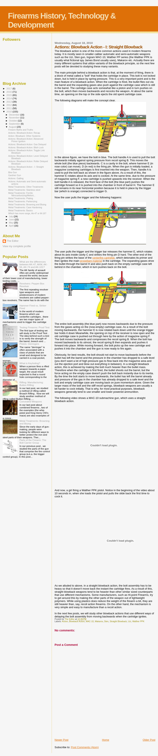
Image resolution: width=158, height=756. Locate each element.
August (13, 127)
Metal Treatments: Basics (20, 210)
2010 (9, 111)
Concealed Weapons (31, 401)
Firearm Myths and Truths (20, 130)
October (13, 120)
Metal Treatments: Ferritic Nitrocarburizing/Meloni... (21, 194)
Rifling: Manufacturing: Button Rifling (32, 383)
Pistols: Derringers (29, 343)
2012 (9, 105)
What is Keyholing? (30, 363)
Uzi (129, 621)
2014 (9, 98)
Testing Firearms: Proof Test (35, 327)
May (11, 222)
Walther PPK (138, 621)
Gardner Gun (14, 175)
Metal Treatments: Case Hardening (25, 207)
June (12, 219)
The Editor (13, 241)
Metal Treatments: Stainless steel (24, 190)
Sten (106, 621)
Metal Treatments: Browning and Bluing (27, 204)
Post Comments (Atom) (85, 747)
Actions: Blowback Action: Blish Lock (26, 147)
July (11, 216)
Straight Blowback (118, 621)
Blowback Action (77, 621)
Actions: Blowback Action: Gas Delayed (27, 144)
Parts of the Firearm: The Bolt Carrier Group (33, 441)
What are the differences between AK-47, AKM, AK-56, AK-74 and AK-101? (34, 264)
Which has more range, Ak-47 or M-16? (27, 213)
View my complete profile (17, 246)
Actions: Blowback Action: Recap (24, 133)
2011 (9, 108)
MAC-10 (90, 621)
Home (105, 739)
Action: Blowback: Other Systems (24, 136)
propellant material (91, 260)
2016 (9, 91)
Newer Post (61, 739)
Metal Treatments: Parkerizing (22, 201)
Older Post (149, 739)
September (15, 124)
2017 (9, 88)
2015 (9, 95)
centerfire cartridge (103, 257)
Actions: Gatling (15, 178)
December (14, 114)
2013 (9, 101)
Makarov (99, 621)
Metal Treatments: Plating (20, 198)
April (11, 225)
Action (65, 621)
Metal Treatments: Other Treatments (25, 187)
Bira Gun (12, 172)
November (14, 117)
